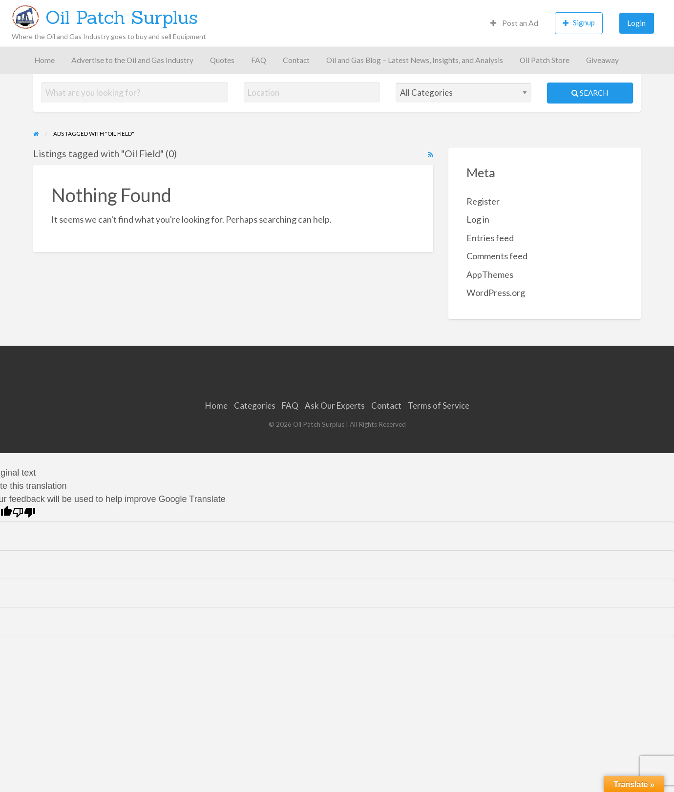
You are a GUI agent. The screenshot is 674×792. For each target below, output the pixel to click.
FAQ (258, 60)
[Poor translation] (24, 512)
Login (636, 23)
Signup (579, 22)
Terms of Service (438, 405)
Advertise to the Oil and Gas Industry (132, 60)
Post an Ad (514, 23)
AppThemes (489, 274)
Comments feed (496, 255)
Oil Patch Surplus (121, 17)
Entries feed (490, 237)
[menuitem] (514, 23)
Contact (296, 60)
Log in (477, 219)
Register (483, 201)
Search (589, 92)
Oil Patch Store (544, 60)
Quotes (222, 60)
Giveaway (602, 60)
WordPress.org (495, 292)
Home (44, 60)
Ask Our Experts (335, 405)
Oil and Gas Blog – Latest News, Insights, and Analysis (414, 60)
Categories (254, 405)
